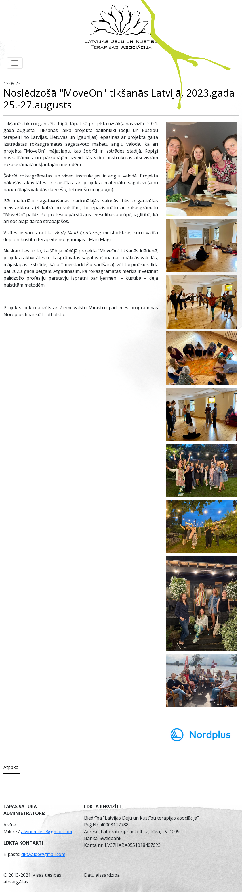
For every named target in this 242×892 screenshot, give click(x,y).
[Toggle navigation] (15, 63)
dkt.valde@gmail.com (43, 854)
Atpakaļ (11, 767)
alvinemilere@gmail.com (46, 831)
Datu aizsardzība (102, 875)
